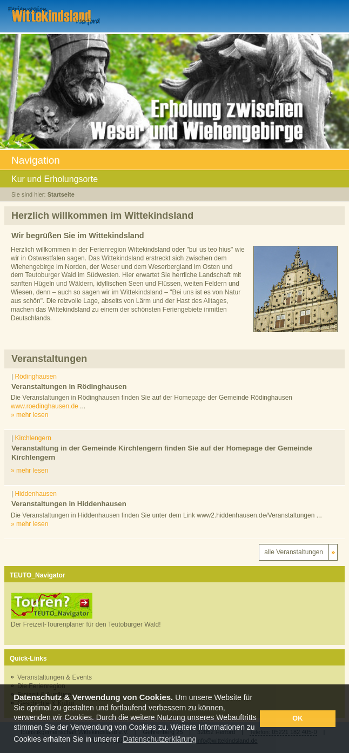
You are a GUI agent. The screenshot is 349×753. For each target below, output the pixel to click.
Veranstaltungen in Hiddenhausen (68, 504)
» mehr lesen (29, 415)
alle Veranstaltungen (293, 552)
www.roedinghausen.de (44, 406)
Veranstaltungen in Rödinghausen (68, 386)
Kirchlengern (33, 438)
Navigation (174, 161)
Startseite (61, 194)
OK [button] (297, 718)
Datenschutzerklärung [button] (159, 739)
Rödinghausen (35, 376)
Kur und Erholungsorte (174, 179)
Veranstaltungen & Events (54, 677)
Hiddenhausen (35, 493)
